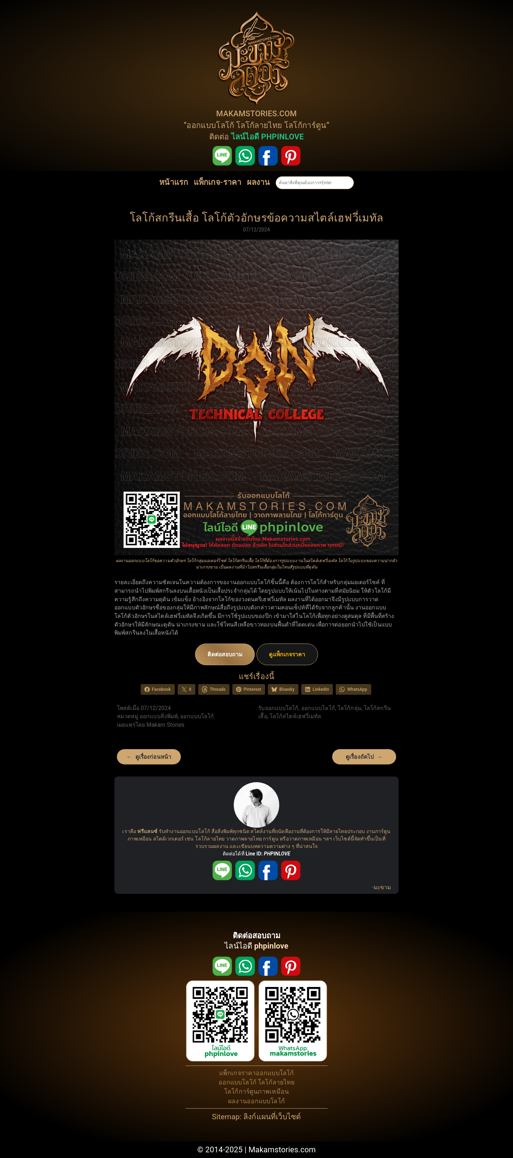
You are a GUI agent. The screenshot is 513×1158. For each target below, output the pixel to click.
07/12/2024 (256, 230)
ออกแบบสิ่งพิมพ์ (159, 716)
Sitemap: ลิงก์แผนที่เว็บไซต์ (256, 1116)
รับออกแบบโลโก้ (278, 708)
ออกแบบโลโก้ (210, 125)
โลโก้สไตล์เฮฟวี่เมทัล (296, 716)
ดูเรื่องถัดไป (360, 756)
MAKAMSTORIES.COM (256, 113)
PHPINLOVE (277, 854)
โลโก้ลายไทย (259, 125)
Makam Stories (165, 724)
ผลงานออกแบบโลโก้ (256, 1101)
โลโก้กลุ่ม (349, 708)
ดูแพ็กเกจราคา (287, 654)
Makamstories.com (281, 1149)
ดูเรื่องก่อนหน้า (153, 756)
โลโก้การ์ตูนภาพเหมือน (256, 1091)
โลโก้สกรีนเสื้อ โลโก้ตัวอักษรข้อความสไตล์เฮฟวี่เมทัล (257, 218)
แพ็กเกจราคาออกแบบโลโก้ (256, 1073)
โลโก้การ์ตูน (305, 125)
